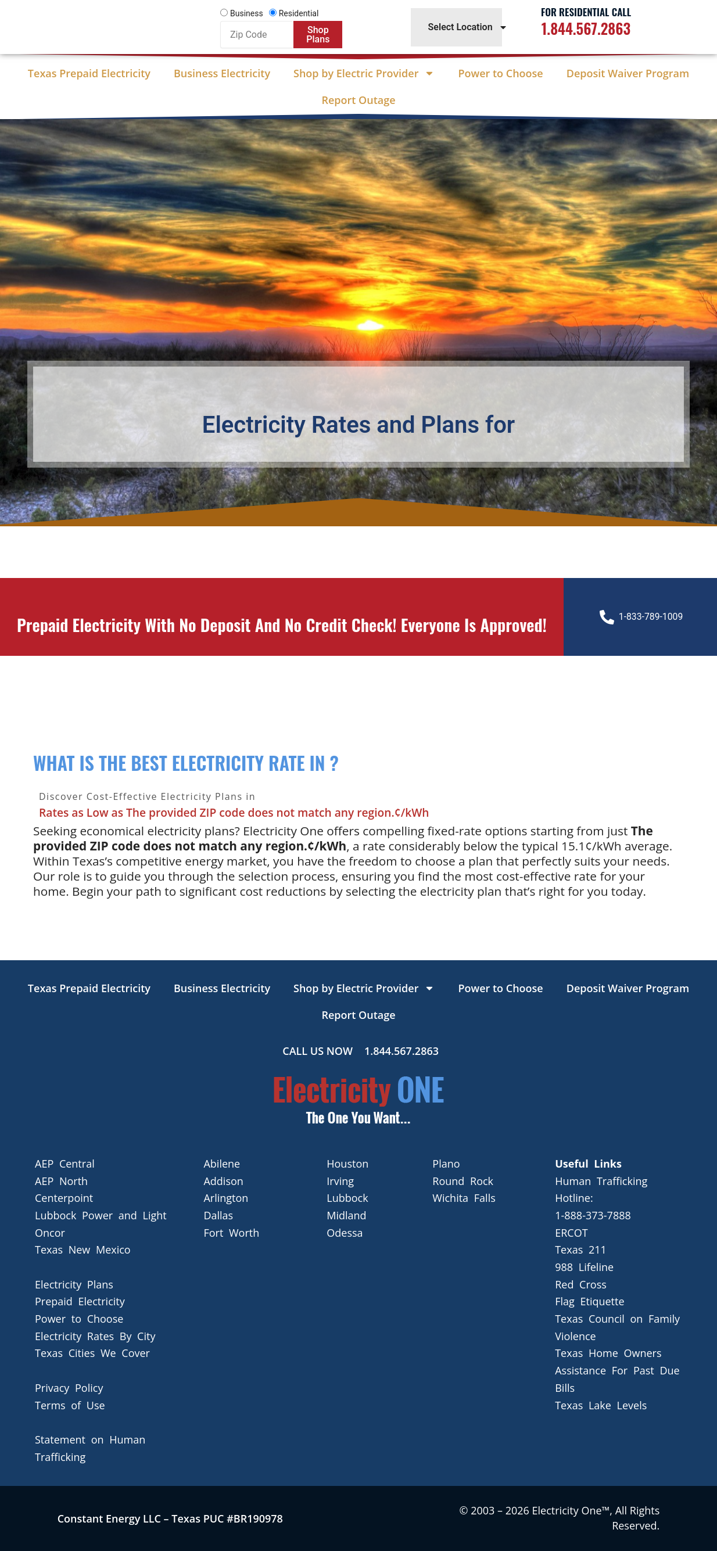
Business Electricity (222, 73)
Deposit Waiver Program (628, 73)
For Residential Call (586, 12)
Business (246, 13)
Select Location (468, 27)
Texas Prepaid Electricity (89, 73)
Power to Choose (500, 73)
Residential (299, 13)
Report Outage (358, 100)
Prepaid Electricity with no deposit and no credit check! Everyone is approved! (281, 635)
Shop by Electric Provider (364, 73)
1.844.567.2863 (586, 28)
